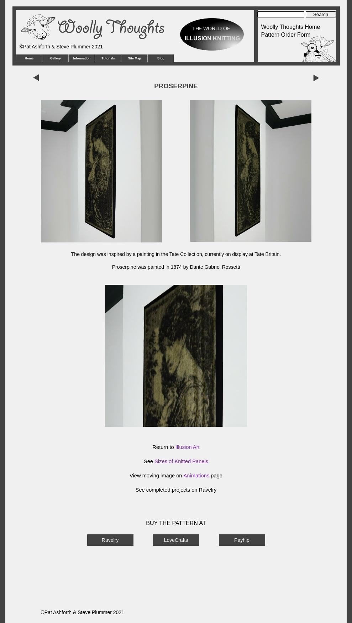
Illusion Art (187, 447)
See (141, 490)
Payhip (241, 540)
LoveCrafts (176, 540)
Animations (197, 475)
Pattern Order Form (286, 35)
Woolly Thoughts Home (290, 27)
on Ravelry (203, 490)
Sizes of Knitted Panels (181, 461)
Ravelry (110, 540)
